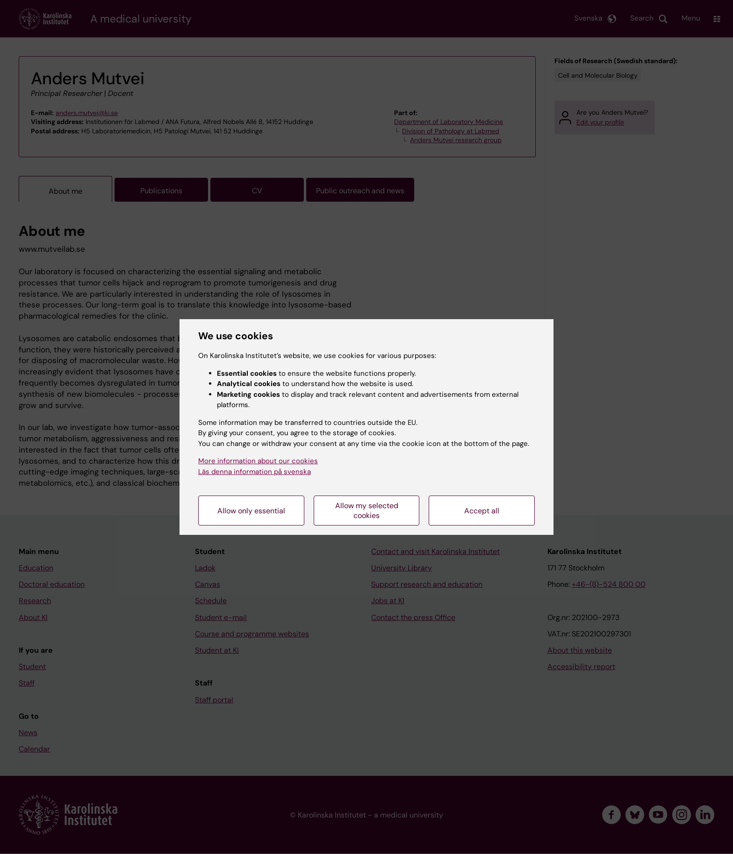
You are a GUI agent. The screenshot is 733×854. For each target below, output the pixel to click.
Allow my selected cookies (366, 510)
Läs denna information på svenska (254, 471)
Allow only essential (251, 511)
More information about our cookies (258, 461)
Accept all (481, 511)
